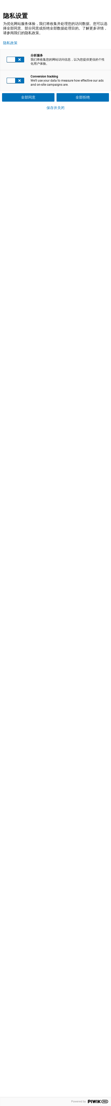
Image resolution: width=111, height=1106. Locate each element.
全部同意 (28, 97)
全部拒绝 (83, 97)
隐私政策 (10, 43)
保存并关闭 (55, 108)
